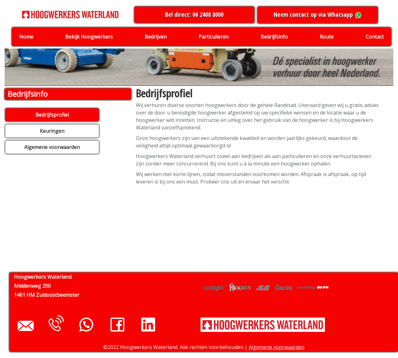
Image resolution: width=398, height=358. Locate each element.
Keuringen (52, 131)
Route (327, 36)
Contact (375, 36)
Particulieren (214, 36)
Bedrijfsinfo (274, 36)
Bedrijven (156, 36)
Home (26, 36)
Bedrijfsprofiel (52, 114)
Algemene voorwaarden (52, 147)
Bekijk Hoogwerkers (89, 36)
